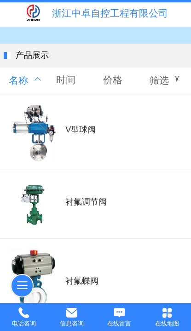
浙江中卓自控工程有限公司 (110, 13)
